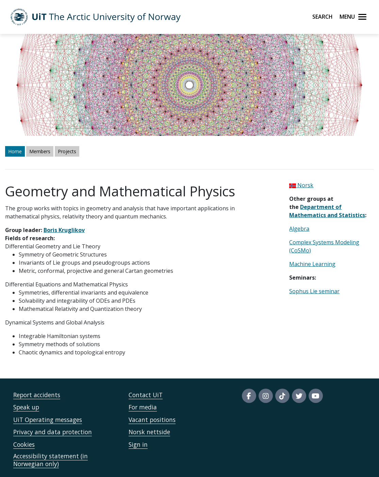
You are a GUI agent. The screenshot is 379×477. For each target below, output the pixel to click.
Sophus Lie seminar (314, 291)
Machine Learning (312, 264)
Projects (67, 151)
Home (15, 151)
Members (39, 151)
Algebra (299, 228)
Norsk (301, 185)
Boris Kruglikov (64, 230)
